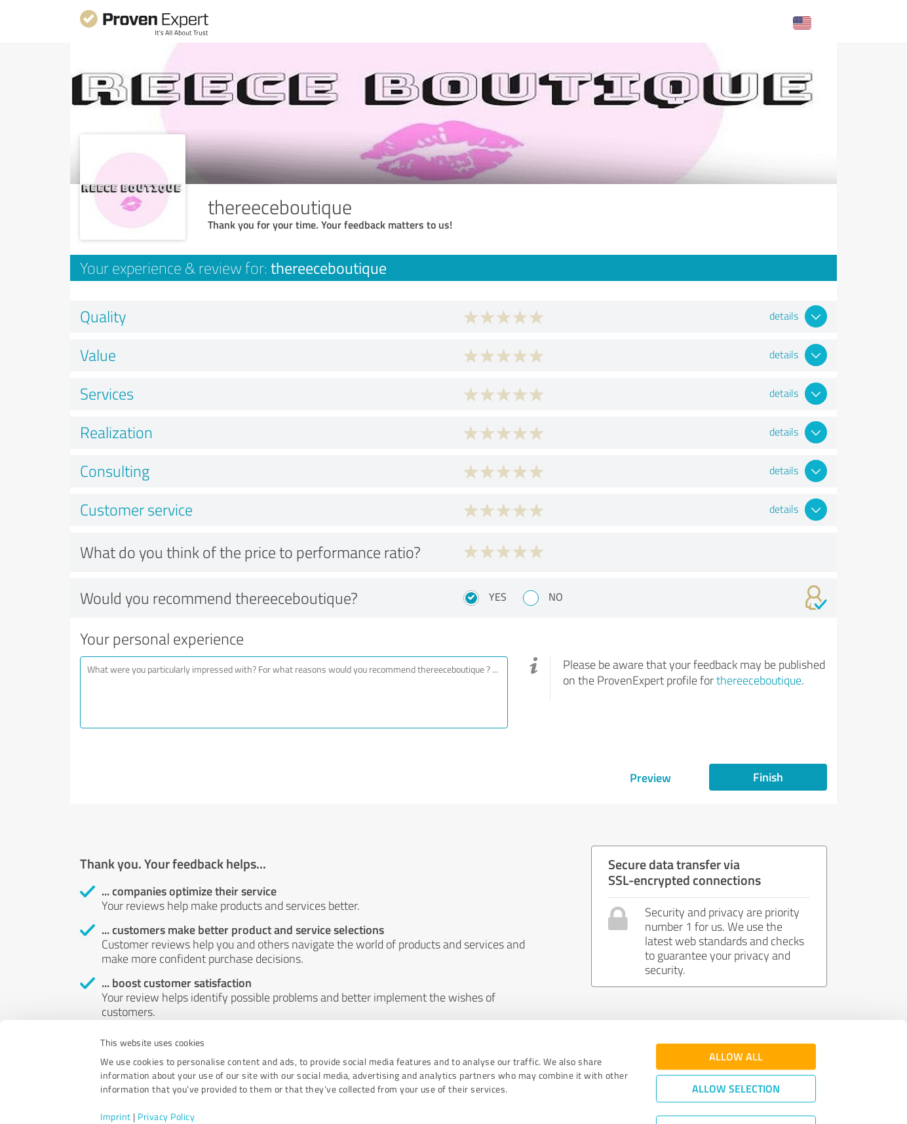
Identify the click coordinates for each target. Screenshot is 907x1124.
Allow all (736, 1002)
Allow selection (736, 1034)
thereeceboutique (758, 680)
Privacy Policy (166, 1063)
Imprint (115, 1063)
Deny (736, 1075)
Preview (650, 777)
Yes (498, 597)
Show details (536, 1099)
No (556, 597)
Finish (768, 776)
